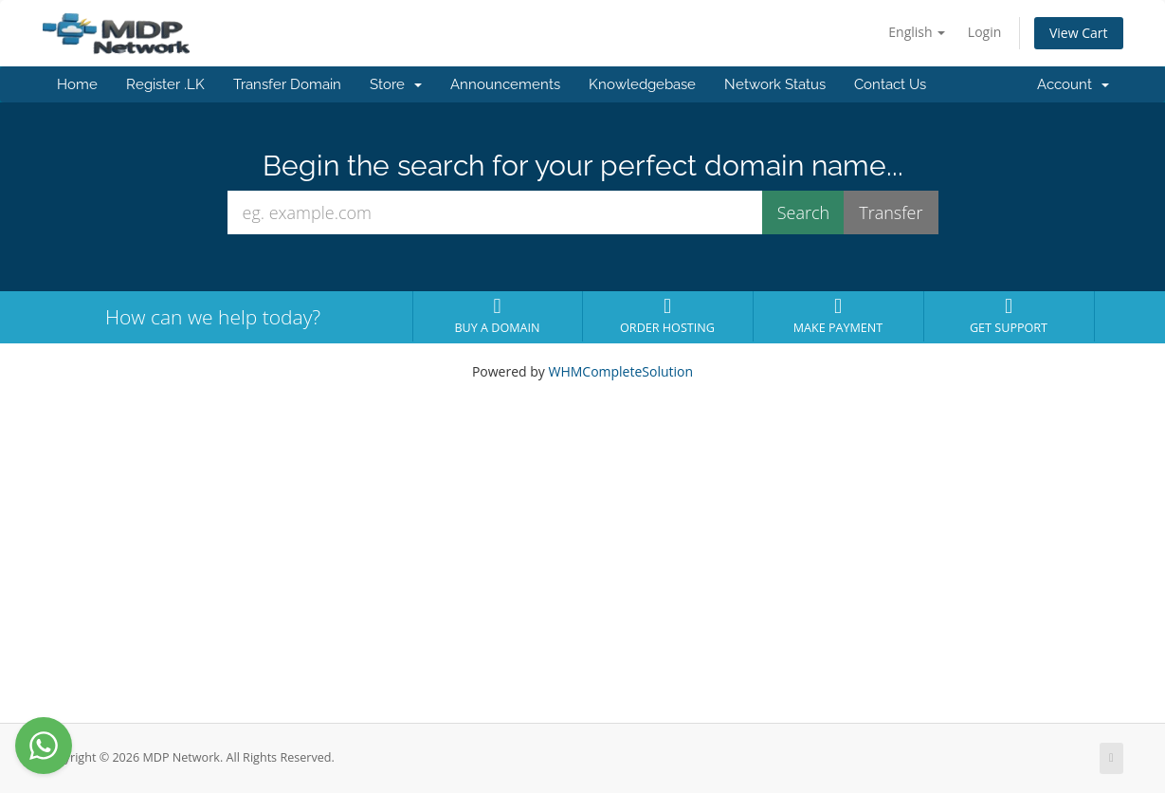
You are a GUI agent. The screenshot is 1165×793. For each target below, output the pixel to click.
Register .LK (165, 84)
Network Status (775, 84)
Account (1073, 84)
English (916, 32)
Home (77, 84)
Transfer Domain (287, 84)
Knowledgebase (642, 84)
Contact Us (890, 84)
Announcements (505, 84)
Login (984, 32)
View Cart (1078, 33)
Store (396, 84)
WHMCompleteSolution (620, 371)
